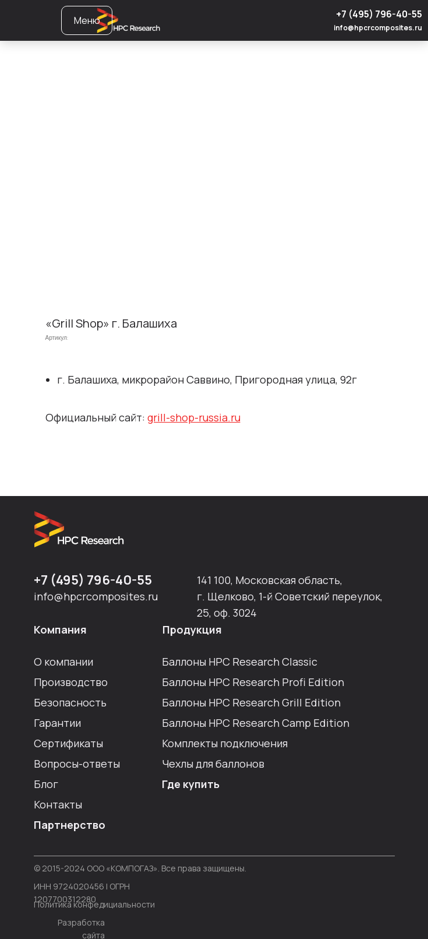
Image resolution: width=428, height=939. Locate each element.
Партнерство (69, 825)
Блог (46, 784)
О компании (63, 662)
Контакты (58, 804)
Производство (71, 682)
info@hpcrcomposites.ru (378, 28)
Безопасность (70, 702)
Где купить (191, 784)
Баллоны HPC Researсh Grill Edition (251, 702)
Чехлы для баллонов (213, 764)
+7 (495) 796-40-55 (379, 14)
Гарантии (57, 723)
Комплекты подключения (225, 743)
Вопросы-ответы (77, 764)
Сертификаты (68, 743)
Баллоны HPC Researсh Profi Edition (253, 682)
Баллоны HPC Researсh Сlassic (239, 662)
